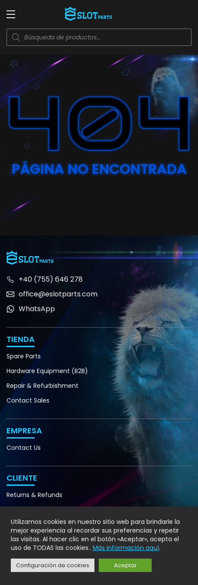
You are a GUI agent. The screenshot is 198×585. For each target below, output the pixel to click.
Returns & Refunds (34, 495)
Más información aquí (126, 547)
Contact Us (23, 447)
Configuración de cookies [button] (52, 565)
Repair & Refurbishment (42, 385)
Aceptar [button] (125, 565)
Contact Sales (27, 400)
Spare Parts (23, 356)
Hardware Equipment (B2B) (47, 371)
